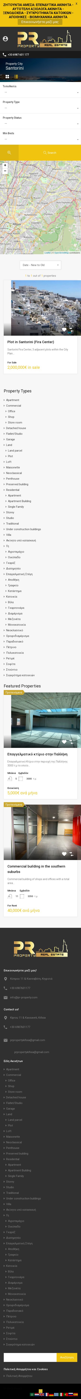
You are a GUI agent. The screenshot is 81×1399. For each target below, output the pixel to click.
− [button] (5, 151)
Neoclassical (14, 453)
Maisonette (13, 447)
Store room (15, 402)
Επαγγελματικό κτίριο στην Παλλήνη (37, 734)
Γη (7, 526)
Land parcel (15, 430)
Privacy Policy (14, 1375)
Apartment (12, 380)
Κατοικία (11, 576)
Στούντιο (12, 649)
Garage (10, 419)
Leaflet (48, 232)
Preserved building (17, 464)
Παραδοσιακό (14, 621)
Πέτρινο (11, 627)
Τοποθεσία (9, 66)
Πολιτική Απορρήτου (19, 1355)
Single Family (16, 486)
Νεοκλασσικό (14, 610)
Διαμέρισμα (15, 593)
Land (9, 425)
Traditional (12, 503)
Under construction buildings (23, 509)
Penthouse (12, 458)
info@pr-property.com (23, 977)
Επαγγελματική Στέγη (19, 554)
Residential (12, 470)
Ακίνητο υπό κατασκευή (21, 520)
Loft (8, 441)
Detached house (16, 408)
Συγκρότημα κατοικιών (20, 655)
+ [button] (5, 145)
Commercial (13, 385)
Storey (10, 492)
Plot (10, 436)
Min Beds (8, 113)
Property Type (11, 81)
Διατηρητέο (13, 548)
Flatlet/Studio (14, 413)
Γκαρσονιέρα (16, 588)
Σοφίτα (10, 644)
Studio (10, 498)
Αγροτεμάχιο (16, 531)
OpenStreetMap (61, 232)
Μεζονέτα (14, 599)
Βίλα (11, 582)
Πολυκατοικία (15, 632)
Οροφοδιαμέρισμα (17, 616)
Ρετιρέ (10, 638)
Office (11, 391)
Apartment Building (19, 481)
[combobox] (40, 72)
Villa (8, 515)
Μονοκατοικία (17, 604)
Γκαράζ (10, 543)
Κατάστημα (14, 571)
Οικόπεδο (14, 537)
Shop (11, 397)
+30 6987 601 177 (18, 34)
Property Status (12, 97)
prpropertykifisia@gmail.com (27, 1020)
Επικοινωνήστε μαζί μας (40, 22)
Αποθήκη (13, 559)
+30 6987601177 (20, 968)
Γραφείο (13, 565)
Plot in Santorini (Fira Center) (30, 322)
